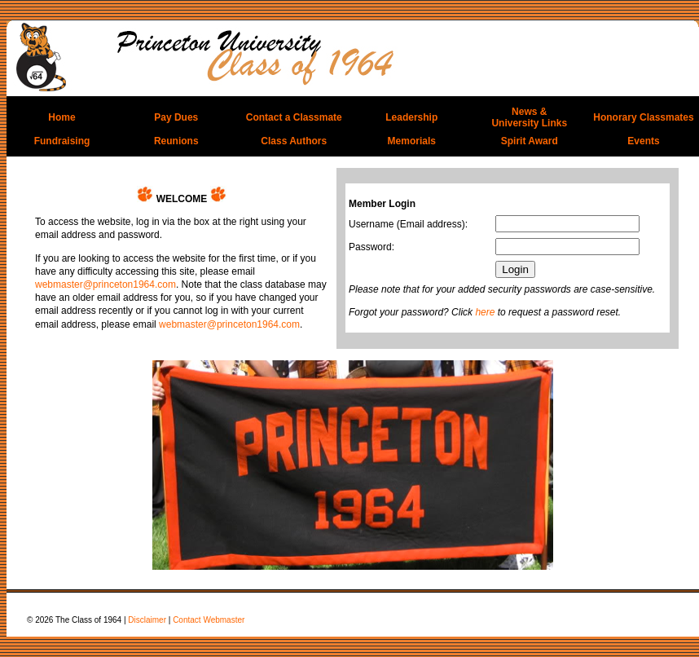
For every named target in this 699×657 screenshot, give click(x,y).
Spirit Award (529, 141)
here (485, 312)
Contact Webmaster (208, 619)
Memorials (412, 141)
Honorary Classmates (643, 117)
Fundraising (62, 141)
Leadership (411, 117)
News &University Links (529, 117)
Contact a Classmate (294, 117)
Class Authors (294, 141)
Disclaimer (147, 619)
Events (643, 141)
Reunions (176, 141)
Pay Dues (176, 117)
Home (61, 117)
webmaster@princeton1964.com (105, 284)
